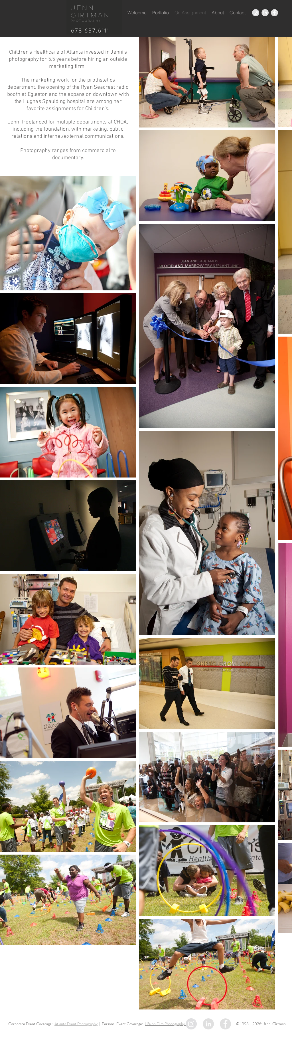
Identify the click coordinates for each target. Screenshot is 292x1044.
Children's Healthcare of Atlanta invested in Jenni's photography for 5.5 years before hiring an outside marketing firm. (68, 59)
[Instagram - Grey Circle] (255, 12)
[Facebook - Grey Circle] (274, 12)
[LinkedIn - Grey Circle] (265, 12)
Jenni (84, 7)
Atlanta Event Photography (76, 1024)
